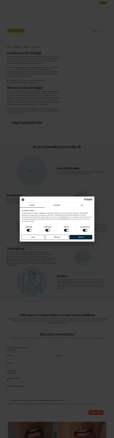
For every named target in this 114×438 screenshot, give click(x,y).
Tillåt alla (80, 237)
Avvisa (33, 237)
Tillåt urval (57, 237)
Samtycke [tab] (32, 205)
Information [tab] (57, 205)
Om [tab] (82, 205)
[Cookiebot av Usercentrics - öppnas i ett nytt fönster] (85, 199)
